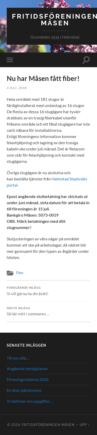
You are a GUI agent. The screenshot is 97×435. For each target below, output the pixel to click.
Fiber (20, 273)
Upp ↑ (85, 425)
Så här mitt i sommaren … (48, 311)
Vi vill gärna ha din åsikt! (48, 291)
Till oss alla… (18, 357)
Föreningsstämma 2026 (28, 379)
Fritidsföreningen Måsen (47, 425)
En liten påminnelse (24, 390)
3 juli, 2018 (17, 88)
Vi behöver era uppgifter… (30, 401)
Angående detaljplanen (27, 368)
